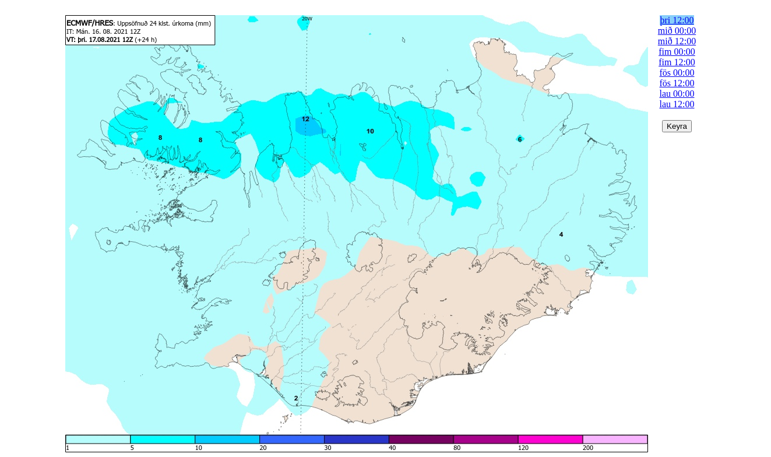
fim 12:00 (677, 62)
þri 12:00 (676, 20)
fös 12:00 (677, 83)
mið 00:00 (677, 31)
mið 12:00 (677, 41)
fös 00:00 (677, 73)
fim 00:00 (677, 52)
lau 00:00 (677, 94)
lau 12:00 (677, 104)
